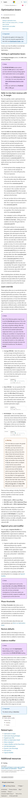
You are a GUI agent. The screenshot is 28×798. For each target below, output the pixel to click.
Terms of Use (19, 793)
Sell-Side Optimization (10, 746)
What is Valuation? (9, 742)
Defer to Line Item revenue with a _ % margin (12, 22)
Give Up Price (7, 750)
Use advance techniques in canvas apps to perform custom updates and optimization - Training (13, 767)
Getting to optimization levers (9, 20)
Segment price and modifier (8, 26)
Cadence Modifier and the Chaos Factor (14, 744)
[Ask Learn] (22, 5)
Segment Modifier (8, 752)
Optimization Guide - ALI (16, 41)
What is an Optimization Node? (12, 740)
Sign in (25, 2)
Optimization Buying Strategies (12, 736)
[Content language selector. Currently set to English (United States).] (8, 782)
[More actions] (25, 5)
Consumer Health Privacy (7, 793)
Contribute (3, 791)
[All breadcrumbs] (2, 5)
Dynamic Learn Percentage (11, 748)
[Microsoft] (14, 2)
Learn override (5, 24)
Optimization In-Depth (10, 733)
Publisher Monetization (10, 5)
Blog (20, 789)
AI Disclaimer (4, 789)
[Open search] (21, 2)
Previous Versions (13, 789)
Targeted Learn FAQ (9, 738)
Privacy (9, 791)
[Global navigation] (1, 2)
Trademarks (3, 796)
